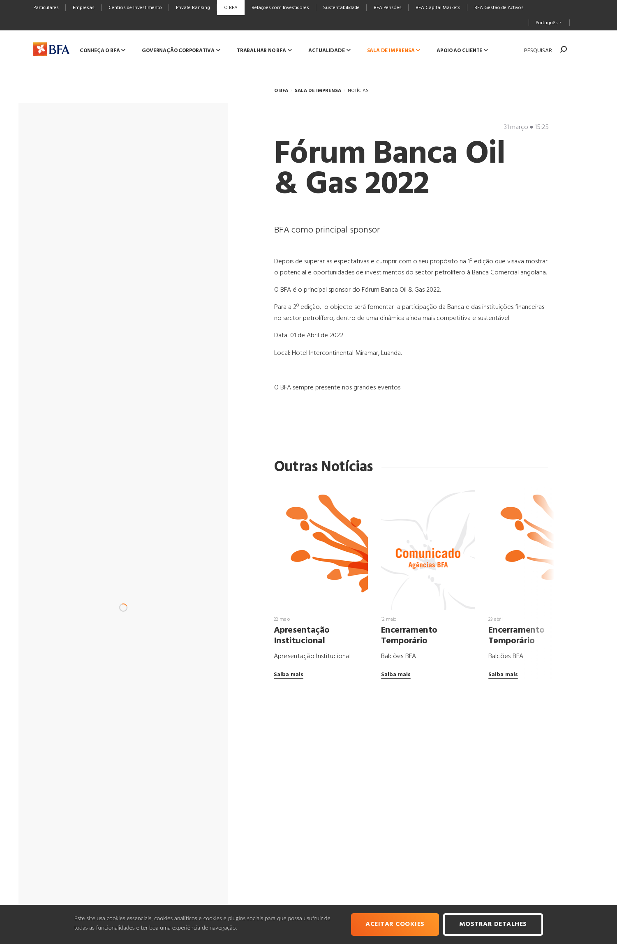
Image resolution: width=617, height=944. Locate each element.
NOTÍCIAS (358, 91)
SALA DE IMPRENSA (318, 91)
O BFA (281, 91)
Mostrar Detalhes (493, 924)
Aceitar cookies (395, 924)
